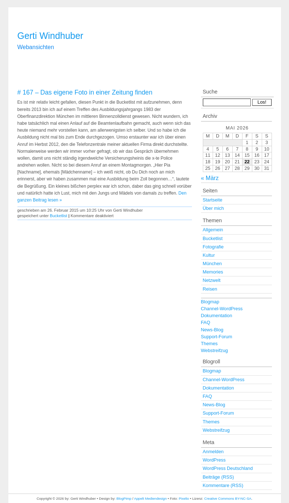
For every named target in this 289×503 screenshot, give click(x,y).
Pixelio (184, 498)
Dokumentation (216, 315)
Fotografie (213, 246)
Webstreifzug (214, 350)
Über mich (213, 208)
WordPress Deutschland (228, 468)
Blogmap (210, 301)
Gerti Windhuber (50, 36)
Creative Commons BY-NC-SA (228, 498)
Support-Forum (216, 336)
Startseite (212, 200)
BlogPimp (123, 498)
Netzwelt (212, 280)
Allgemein (213, 229)
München (212, 263)
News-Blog (212, 329)
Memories (213, 272)
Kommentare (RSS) (223, 485)
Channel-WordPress (222, 308)
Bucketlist (58, 215)
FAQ (205, 322)
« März (210, 178)
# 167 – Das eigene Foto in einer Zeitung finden (85, 92)
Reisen (210, 289)
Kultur (209, 255)
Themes (209, 343)
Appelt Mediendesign (150, 498)
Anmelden (213, 451)
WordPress (214, 460)
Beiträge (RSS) (218, 477)
